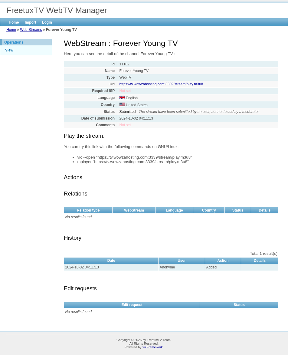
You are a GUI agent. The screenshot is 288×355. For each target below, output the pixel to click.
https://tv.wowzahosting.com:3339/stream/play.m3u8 (161, 84)
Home (14, 22)
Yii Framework (152, 347)
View (9, 50)
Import (30, 22)
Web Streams (31, 30)
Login (47, 22)
